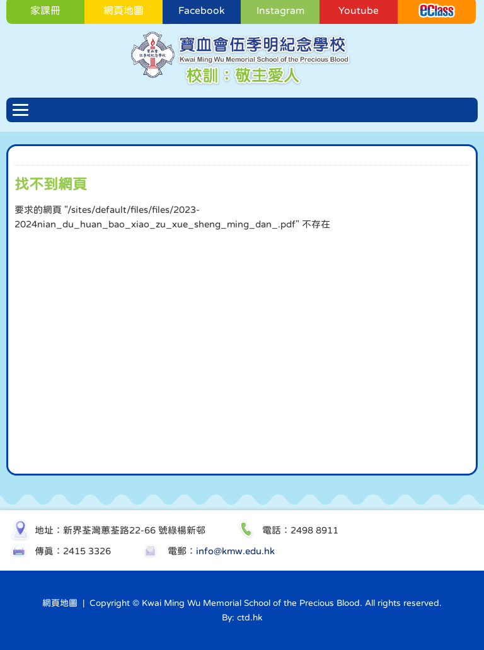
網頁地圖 (60, 602)
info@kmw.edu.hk (235, 551)
